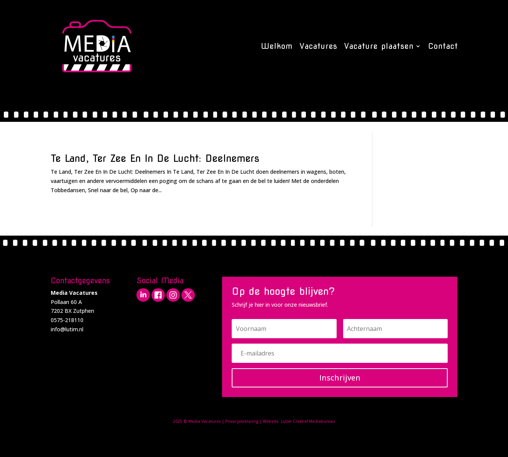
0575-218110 (67, 320)
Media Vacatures (204, 421)
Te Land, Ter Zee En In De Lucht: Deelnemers (155, 158)
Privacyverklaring (242, 421)
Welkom (277, 46)
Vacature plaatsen (378, 46)
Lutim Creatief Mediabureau (308, 421)
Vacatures (318, 46)
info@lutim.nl (67, 329)
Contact (443, 46)
